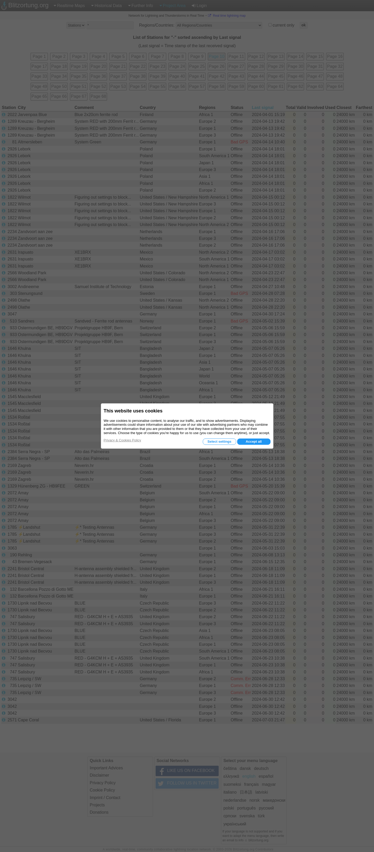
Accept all (254, 441)
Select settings (219, 441)
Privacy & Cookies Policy (122, 440)
